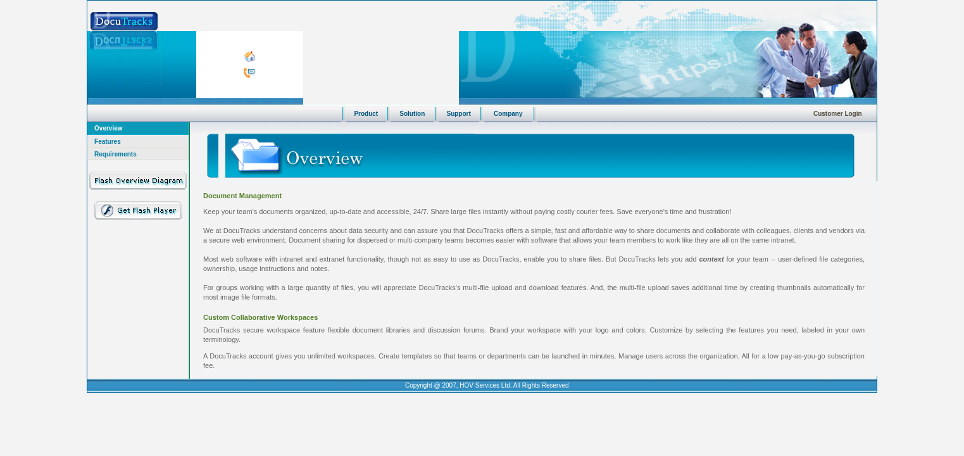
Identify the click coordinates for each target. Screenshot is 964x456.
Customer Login (837, 113)
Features (107, 141)
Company (508, 113)
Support (458, 113)
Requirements (115, 154)
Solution (412, 113)
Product (366, 113)
